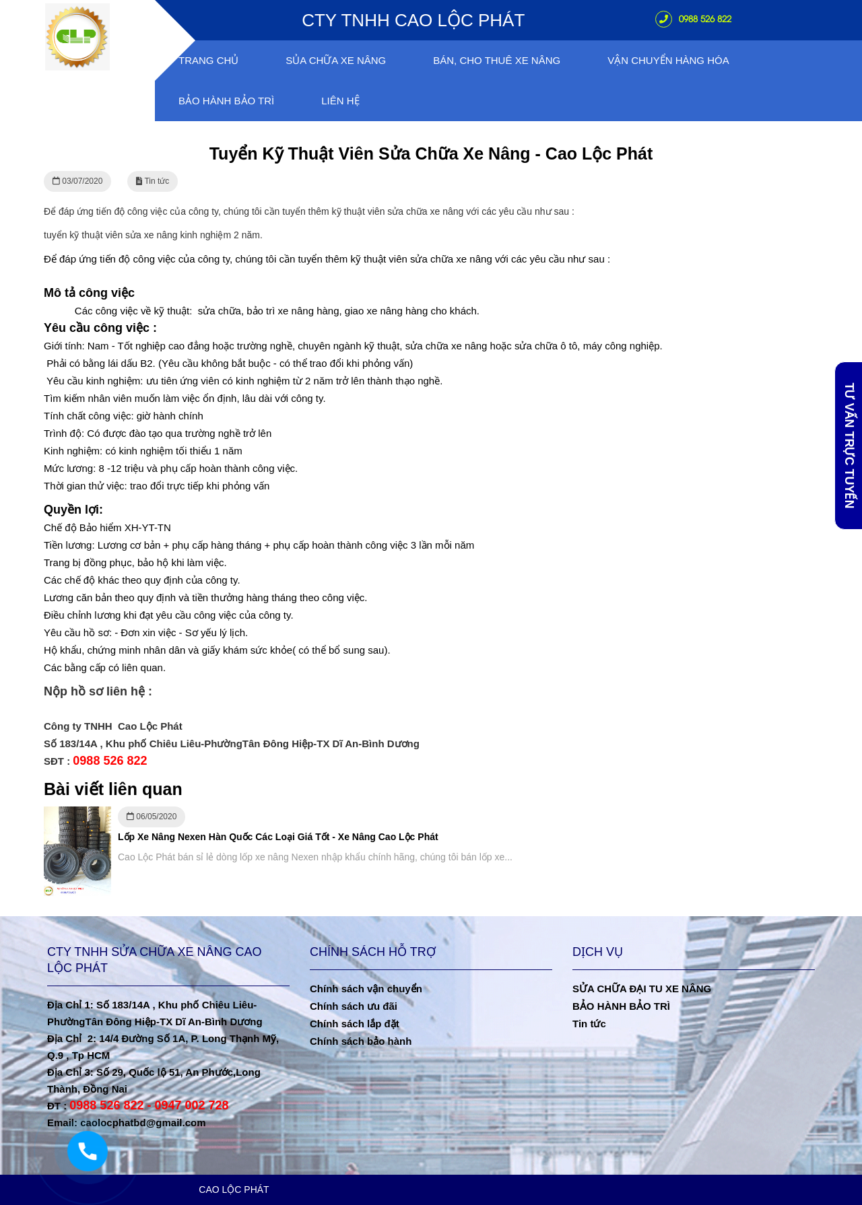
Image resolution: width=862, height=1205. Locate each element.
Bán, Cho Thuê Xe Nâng (496, 60)
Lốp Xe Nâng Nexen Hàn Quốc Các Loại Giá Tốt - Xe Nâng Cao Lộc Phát (278, 836)
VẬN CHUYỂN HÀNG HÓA (668, 60)
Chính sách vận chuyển (366, 988)
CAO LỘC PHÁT (234, 1189)
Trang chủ (208, 60)
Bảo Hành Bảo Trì (226, 100)
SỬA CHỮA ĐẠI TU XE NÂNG (641, 988)
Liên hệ (340, 100)
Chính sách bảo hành (360, 1041)
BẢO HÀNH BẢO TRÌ (621, 1006)
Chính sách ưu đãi (353, 1006)
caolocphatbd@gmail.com (142, 1122)
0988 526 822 (693, 18)
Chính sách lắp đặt (354, 1023)
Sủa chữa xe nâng (336, 60)
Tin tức (589, 1023)
